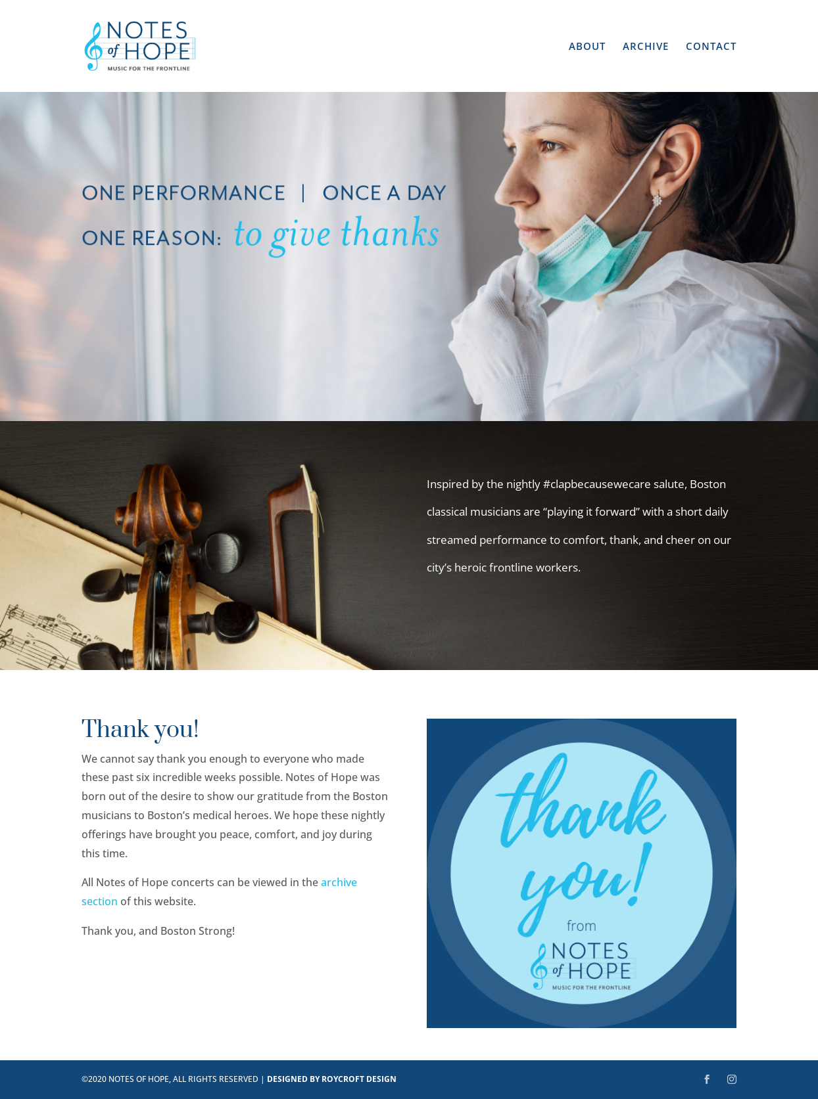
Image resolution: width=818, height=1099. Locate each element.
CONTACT (711, 47)
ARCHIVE (646, 47)
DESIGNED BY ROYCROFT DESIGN (332, 1079)
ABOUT (587, 47)
